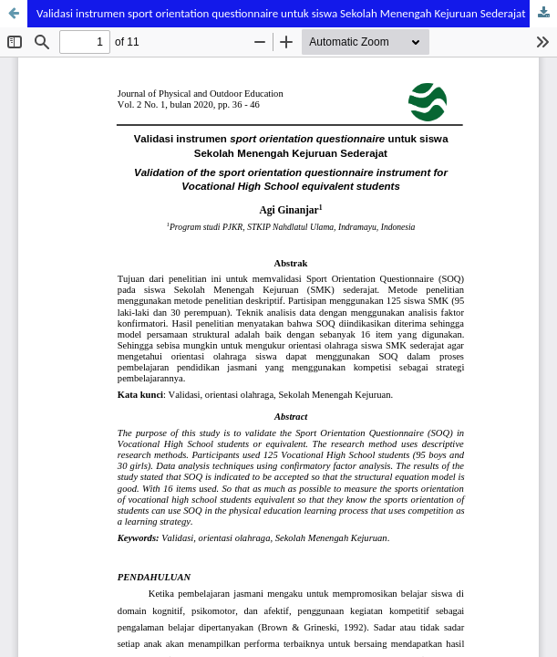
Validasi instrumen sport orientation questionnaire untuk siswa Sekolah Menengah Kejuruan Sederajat (281, 13)
